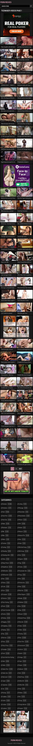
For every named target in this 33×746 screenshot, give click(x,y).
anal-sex (6, 519)
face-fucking (7, 602)
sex (22, 606)
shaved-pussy (24, 618)
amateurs (7, 508)
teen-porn (24, 641)
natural (23, 531)
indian (6, 665)
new (22, 539)
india (5, 661)
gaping (6, 629)
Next (20, 468)
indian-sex (7, 673)
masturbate (23, 511)
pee (22, 578)
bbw (5, 535)
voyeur (22, 665)
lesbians (6, 708)
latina (6, 700)
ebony (6, 582)
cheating (6, 551)
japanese (7, 684)
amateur (7, 504)
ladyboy (6, 696)
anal (5, 511)
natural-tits (24, 535)
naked (22, 527)
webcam (23, 669)
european (7, 594)
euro (5, 590)
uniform (23, 649)
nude (22, 543)
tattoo (22, 629)
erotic (5, 586)
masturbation (24, 515)
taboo (22, 625)
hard (6, 653)
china (5, 559)
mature (23, 519)
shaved (23, 614)
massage (23, 508)
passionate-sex (25, 570)
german (6, 637)
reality (23, 598)
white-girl (23, 681)
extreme (6, 598)
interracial (7, 677)
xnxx (22, 688)
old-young (23, 551)
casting (6, 547)
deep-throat (7, 563)
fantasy (6, 618)
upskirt (22, 653)
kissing (6, 692)
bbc (5, 531)
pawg (22, 574)
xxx (22, 696)
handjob (6, 649)
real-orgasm (24, 594)
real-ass (23, 590)
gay (5, 633)
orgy (22, 563)
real (22, 586)
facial (6, 606)
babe (5, 523)
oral (22, 555)
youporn (23, 708)
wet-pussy (24, 677)
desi (5, 578)
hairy (5, 641)
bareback (6, 527)
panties (23, 567)
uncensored (24, 645)
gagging (6, 622)
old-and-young (25, 547)
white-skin (23, 684)
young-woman (24, 704)
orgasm (23, 559)
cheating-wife (8, 555)
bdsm (5, 539)
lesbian (6, 704)
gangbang (7, 625)
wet (22, 673)
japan (6, 681)
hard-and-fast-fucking (8, 657)
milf (22, 523)
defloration (7, 570)
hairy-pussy (7, 645)
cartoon (6, 543)
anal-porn (7, 515)
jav (5, 688)
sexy (22, 610)
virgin (22, 661)
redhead (23, 602)
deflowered (7, 574)
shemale (23, 622)
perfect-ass (24, 582)
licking (23, 504)
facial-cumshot (8, 610)
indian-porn (7, 669)
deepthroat (7, 567)
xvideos (23, 692)
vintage (22, 657)
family (6, 614)
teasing (23, 633)
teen (22, 637)
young (22, 700)
